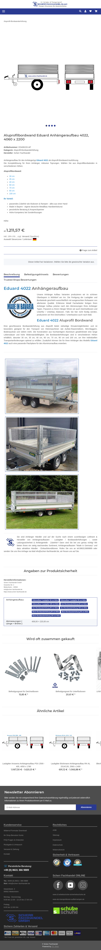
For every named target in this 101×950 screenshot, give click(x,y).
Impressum (57, 840)
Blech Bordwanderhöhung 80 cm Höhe (75, 612)
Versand (26, 236)
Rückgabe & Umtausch (13, 845)
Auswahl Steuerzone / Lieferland (20, 239)
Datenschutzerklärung (48, 798)
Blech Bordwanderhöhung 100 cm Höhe (46, 615)
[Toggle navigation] (3, 11)
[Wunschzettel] (90, 11)
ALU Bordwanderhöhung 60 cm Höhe (74, 604)
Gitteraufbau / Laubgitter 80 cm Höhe (73, 600)
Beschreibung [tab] (12, 274)
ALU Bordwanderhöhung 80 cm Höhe (45, 608)
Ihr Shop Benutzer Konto (13, 835)
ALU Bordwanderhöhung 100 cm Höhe (74, 608)
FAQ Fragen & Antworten (14, 840)
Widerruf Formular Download (15, 831)
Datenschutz (58, 845)
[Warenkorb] (96, 11)
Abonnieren (86, 807)
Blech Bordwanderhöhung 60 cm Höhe (45, 612)
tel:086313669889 (84, 548)
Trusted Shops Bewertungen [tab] (20, 280)
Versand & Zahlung (11, 849)
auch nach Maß (85, 315)
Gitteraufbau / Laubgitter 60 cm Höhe (45, 600)
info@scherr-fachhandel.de (47, 551)
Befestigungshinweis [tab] (36, 274)
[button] (81, 11)
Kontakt (7, 854)
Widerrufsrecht (59, 850)
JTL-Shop (55, 947)
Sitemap (56, 835)
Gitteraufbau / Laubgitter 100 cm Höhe (45, 604)
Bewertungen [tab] (61, 274)
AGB (55, 830)
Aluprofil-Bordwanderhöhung (26, 150)
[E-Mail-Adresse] (40, 807)
